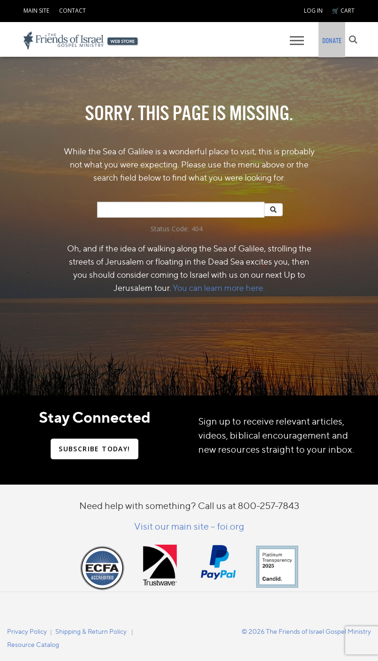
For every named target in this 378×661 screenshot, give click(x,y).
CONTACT (72, 11)
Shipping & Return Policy (91, 631)
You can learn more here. (219, 287)
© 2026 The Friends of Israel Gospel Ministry (306, 631)
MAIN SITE (36, 11)
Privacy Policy (27, 631)
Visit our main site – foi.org (189, 526)
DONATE (331, 41)
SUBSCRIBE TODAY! (94, 448)
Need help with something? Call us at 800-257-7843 (189, 505)
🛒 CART (343, 11)
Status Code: (170, 228)
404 (197, 228)
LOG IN (313, 11)
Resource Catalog (33, 644)
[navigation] (36, 9)
